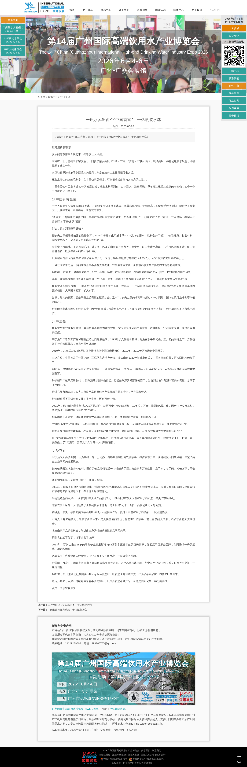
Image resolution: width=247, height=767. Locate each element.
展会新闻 (234, 93)
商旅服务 (142, 10)
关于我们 (196, 10)
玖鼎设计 (160, 754)
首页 (72, 10)
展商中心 (106, 10)
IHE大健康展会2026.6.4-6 (13, 51)
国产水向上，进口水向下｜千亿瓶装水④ (70, 604)
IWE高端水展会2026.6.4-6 (13, 40)
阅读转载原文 (68, 588)
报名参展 (234, 28)
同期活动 (160, 10)
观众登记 (234, 35)
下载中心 (234, 70)
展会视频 (234, 115)
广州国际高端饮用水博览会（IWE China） (76, 708)
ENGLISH (215, 10)
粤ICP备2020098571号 (114, 759)
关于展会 (87, 10)
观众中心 (124, 10)
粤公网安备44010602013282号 (146, 759)
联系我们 (156, 750)
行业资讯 (65, 97)
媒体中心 (178, 10)
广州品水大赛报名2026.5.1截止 (13, 29)
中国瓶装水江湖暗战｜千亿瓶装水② (67, 609)
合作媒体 (234, 108)
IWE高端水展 (117, 708)
